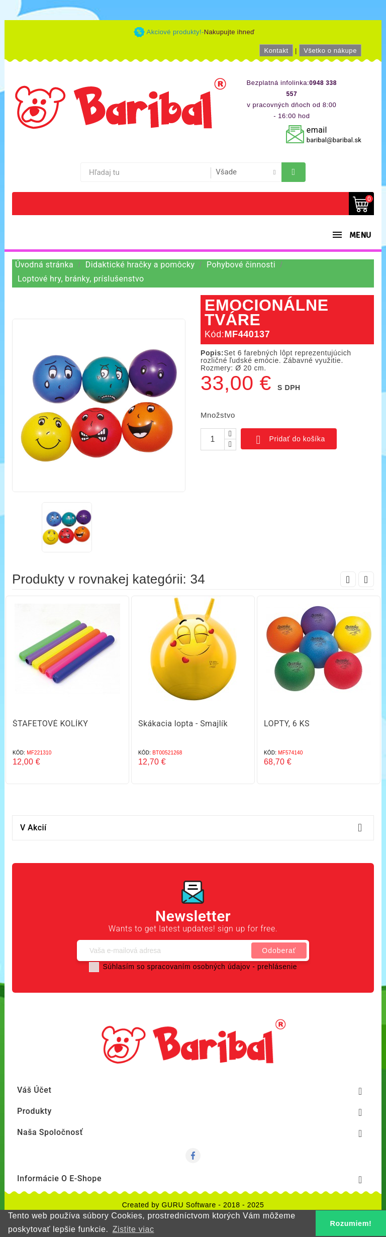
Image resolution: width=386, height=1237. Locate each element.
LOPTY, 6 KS (287, 723)
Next (366, 579)
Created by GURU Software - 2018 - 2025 (193, 1205)
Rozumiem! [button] (351, 1223)
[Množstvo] (213, 439)
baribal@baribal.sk (334, 140)
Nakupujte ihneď (229, 32)
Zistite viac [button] (133, 1229)
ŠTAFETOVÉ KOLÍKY (50, 723)
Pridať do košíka (288, 439)
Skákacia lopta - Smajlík (183, 723)
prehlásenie (277, 967)
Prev (348, 579)
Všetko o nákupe (330, 50)
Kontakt (276, 50)
